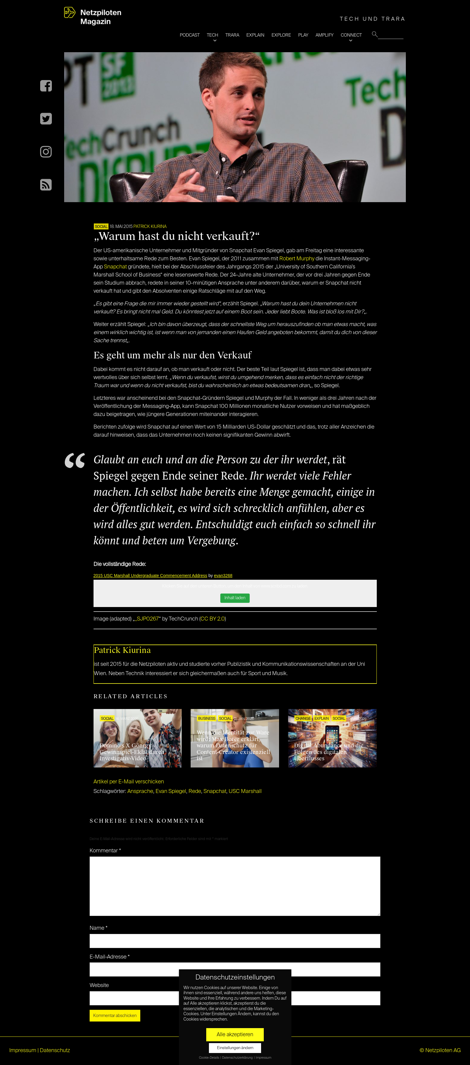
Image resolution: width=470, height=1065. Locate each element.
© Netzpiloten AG (440, 1050)
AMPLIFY (325, 35)
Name (99, 928)
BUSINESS (206, 719)
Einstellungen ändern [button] (235, 1048)
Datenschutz (55, 1050)
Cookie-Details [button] (209, 1057)
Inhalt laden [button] (235, 598)
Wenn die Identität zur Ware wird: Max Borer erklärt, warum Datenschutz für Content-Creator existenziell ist (233, 745)
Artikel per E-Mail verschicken (129, 782)
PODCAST (190, 35)
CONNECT (351, 35)
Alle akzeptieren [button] (235, 1034)
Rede (195, 791)
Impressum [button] (263, 1057)
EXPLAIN (255, 35)
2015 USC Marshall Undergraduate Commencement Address (150, 575)
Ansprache (140, 791)
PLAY (303, 35)
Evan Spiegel (171, 791)
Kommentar (105, 851)
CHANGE (303, 719)
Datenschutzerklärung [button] (237, 1057)
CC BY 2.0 (213, 619)
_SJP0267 (147, 619)
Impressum (22, 1050)
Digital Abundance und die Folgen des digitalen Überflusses (329, 752)
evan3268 (223, 575)
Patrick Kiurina (150, 227)
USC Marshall (245, 791)
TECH (212, 35)
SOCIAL (101, 227)
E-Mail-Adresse (110, 957)
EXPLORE (281, 35)
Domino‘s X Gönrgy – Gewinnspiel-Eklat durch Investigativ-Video (132, 752)
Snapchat (116, 267)
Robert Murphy (296, 259)
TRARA (232, 35)
